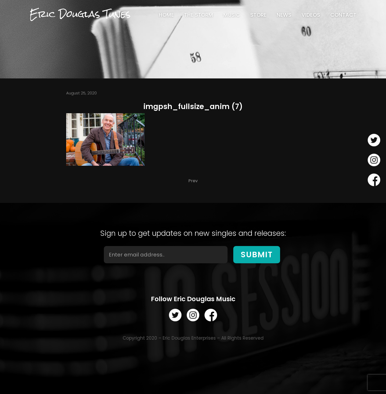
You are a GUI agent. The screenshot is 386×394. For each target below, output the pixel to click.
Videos (311, 15)
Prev (193, 181)
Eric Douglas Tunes (80, 14)
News (284, 15)
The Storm (198, 15)
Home (166, 15)
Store (258, 15)
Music (231, 15)
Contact (343, 15)
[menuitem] (166, 15)
